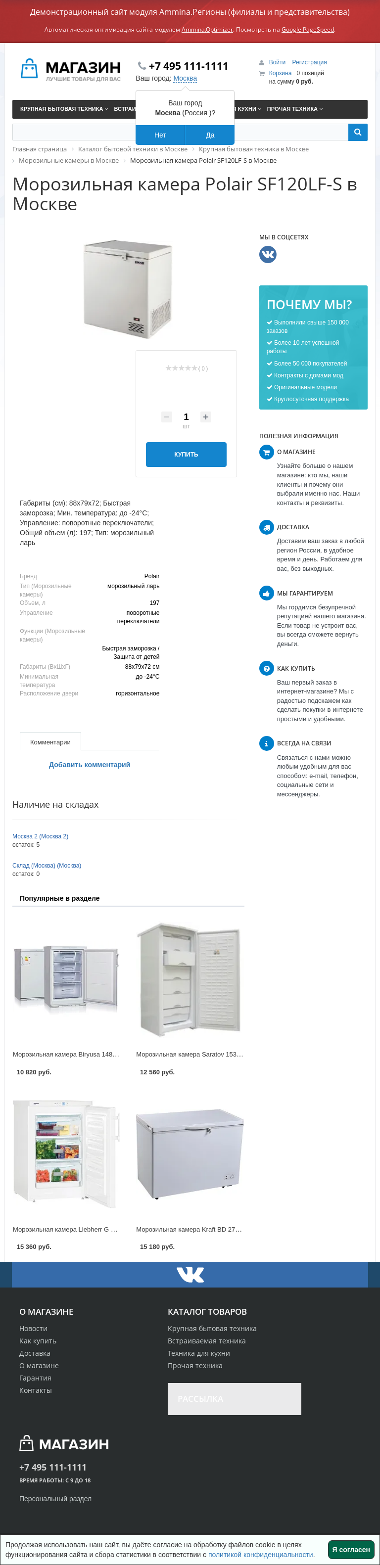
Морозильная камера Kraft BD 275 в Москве (202, 1229)
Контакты (35, 1390)
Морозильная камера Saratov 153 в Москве (200, 1054)
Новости (33, 1328)
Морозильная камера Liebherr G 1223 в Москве (83, 1229)
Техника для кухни (199, 1353)
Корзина (280, 73)
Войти (278, 62)
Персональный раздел (55, 1499)
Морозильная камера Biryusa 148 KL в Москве (82, 1054)
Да (210, 135)
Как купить (37, 1340)
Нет (160, 135)
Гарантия (35, 1377)
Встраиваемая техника (207, 1340)
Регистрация (309, 62)
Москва (185, 78)
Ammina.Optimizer (207, 29)
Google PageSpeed (308, 29)
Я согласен (351, 1550)
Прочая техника (195, 1365)
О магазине (39, 1365)
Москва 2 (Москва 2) (40, 836)
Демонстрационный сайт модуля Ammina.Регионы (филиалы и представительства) (190, 11)
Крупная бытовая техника (212, 1328)
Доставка (34, 1353)
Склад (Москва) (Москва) (46, 865)
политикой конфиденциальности (260, 1555)
